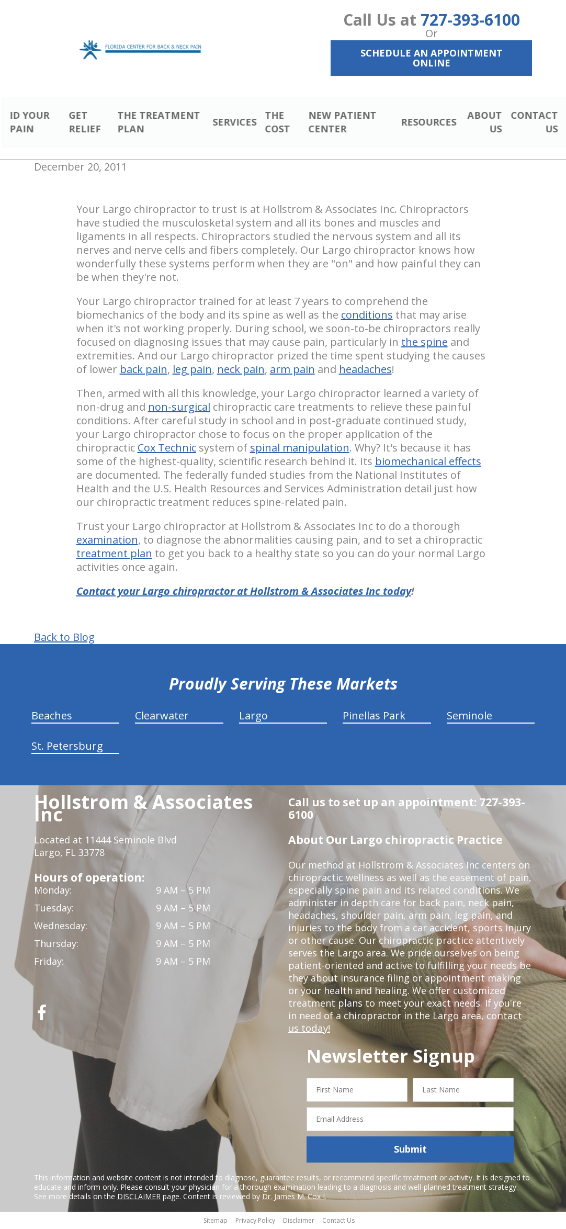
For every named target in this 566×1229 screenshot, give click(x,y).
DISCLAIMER (139, 1197)
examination (107, 541)
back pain (143, 371)
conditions (367, 316)
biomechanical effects (428, 463)
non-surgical (179, 408)
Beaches (51, 717)
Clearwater (162, 717)
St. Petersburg (67, 747)
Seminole (469, 717)
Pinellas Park (374, 717)
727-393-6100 (470, 19)
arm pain (292, 371)
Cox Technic (167, 449)
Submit (410, 1150)
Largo (253, 717)
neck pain (241, 371)
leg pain (192, 371)
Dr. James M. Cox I (293, 1197)
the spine (424, 343)
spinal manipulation (299, 449)
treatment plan (114, 555)
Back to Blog (64, 639)
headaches (365, 371)
